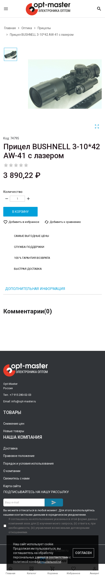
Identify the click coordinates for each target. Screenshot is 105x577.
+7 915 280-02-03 (20, 394)
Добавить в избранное (21, 222)
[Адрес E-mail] (24, 502)
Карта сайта (12, 486)
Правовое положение (19, 455)
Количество (13, 192)
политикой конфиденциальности (37, 561)
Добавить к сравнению (62, 222)
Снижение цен (13, 423)
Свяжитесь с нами (16, 478)
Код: (6, 138)
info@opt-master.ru (23, 401)
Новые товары (13, 431)
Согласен (83, 553)
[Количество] (17, 199)
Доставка (10, 448)
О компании (11, 470)
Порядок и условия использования (28, 463)
